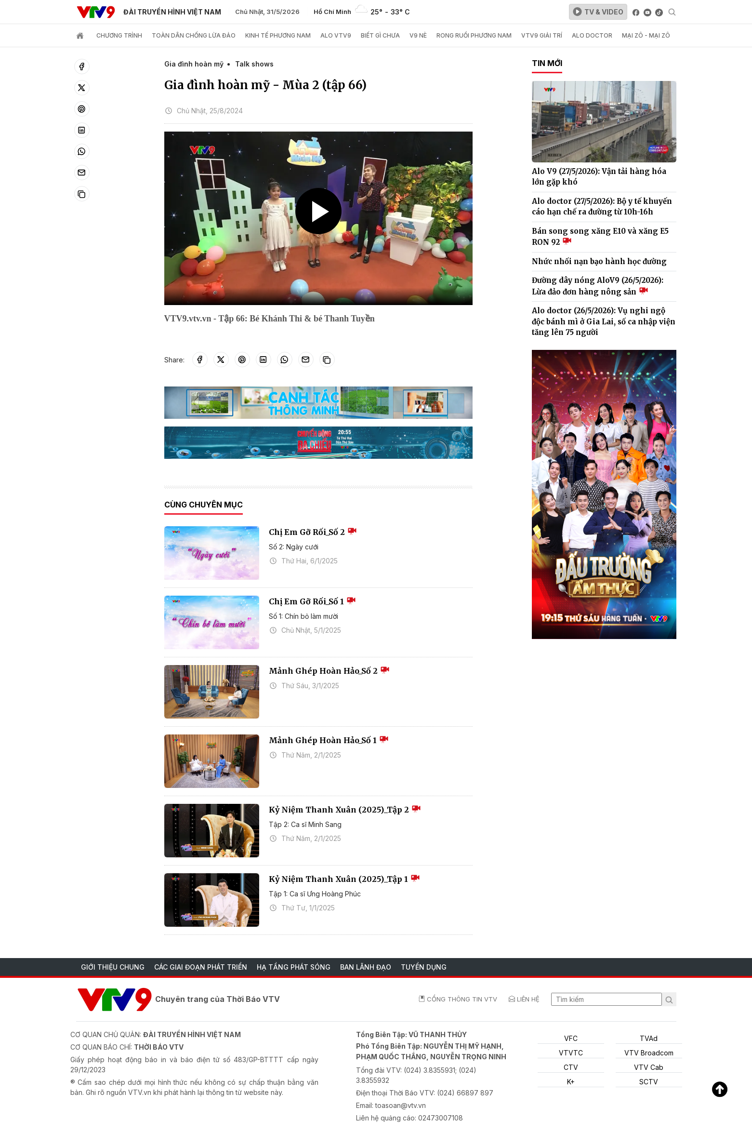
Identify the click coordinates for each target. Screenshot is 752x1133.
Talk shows (254, 64)
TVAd (649, 1038)
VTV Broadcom (648, 1053)
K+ (571, 1082)
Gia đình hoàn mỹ (194, 64)
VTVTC (571, 1053)
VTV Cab (648, 1067)
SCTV (648, 1082)
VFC (571, 1038)
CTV (571, 1067)
